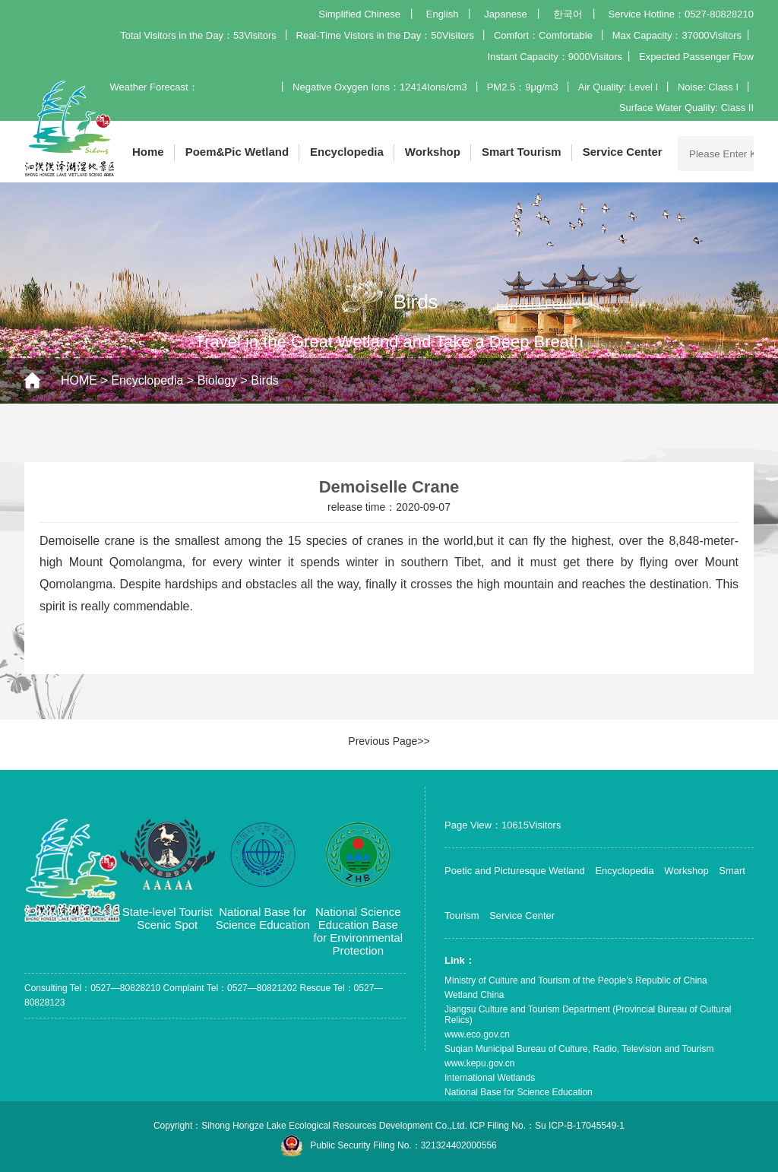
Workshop (432, 151)
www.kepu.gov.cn (479, 1063)
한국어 (568, 14)
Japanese (505, 14)
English (442, 14)
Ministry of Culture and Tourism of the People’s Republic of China (575, 980)
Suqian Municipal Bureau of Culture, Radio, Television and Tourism (578, 1049)
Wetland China (474, 995)
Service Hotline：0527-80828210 (681, 14)
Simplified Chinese (359, 14)
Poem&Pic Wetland (237, 151)
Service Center (623, 151)
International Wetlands (489, 1077)
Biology (217, 380)
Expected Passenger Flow (696, 56)
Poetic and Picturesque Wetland (514, 870)
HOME (79, 380)
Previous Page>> (388, 741)
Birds (264, 380)
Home (148, 151)
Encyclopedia (347, 151)
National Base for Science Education (518, 1092)
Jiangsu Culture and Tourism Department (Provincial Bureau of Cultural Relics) (587, 1014)
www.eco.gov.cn (477, 1034)
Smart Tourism (521, 151)
